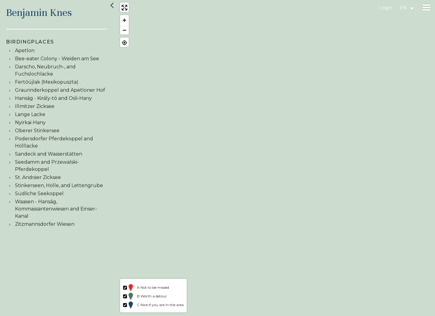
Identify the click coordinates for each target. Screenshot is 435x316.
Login (385, 7)
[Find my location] (123, 43)
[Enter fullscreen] (123, 8)
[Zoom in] (123, 21)
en (403, 7)
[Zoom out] (123, 30)
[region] (275, 158)
